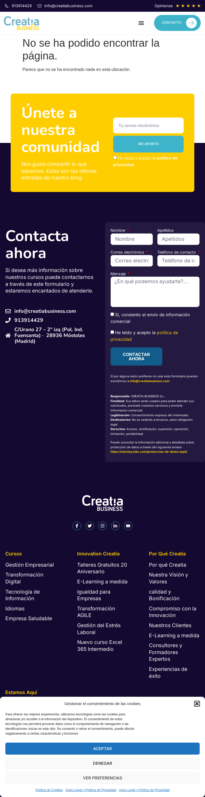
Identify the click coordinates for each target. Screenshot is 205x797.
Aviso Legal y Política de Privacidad (90, 790)
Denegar (102, 763)
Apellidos (165, 230)
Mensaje (119, 273)
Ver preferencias (102, 777)
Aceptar (102, 748)
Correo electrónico (128, 252)
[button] (197, 703)
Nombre (118, 230)
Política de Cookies (49, 790)
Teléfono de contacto (177, 252)
